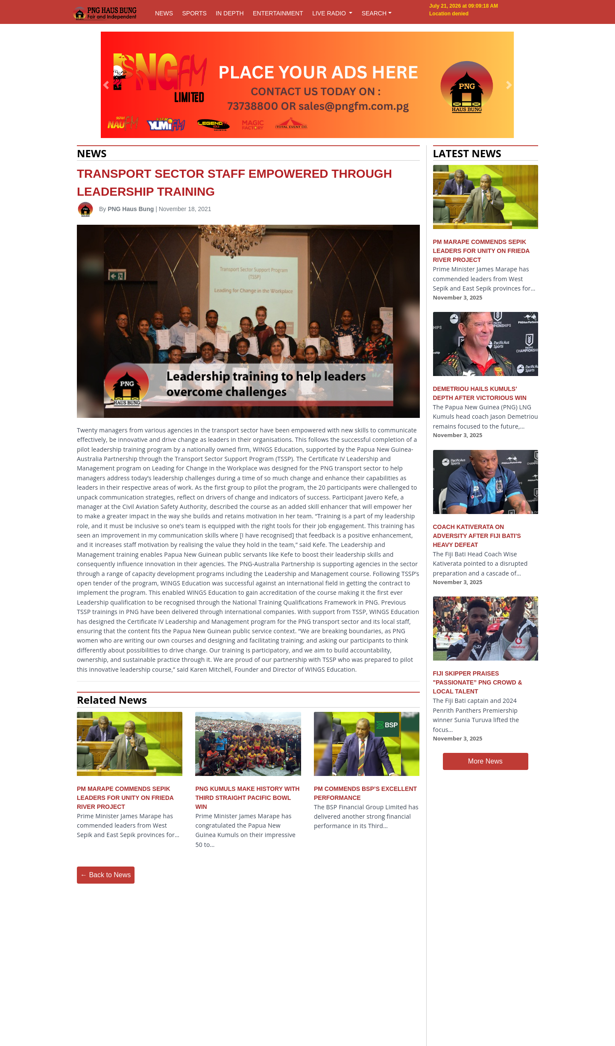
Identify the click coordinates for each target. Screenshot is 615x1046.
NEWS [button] (164, 13)
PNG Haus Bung (131, 209)
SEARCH (374, 13)
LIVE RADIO (329, 13)
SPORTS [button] (194, 13)
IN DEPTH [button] (229, 13)
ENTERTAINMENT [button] (278, 13)
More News (485, 761)
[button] (106, 85)
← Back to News (105, 875)
